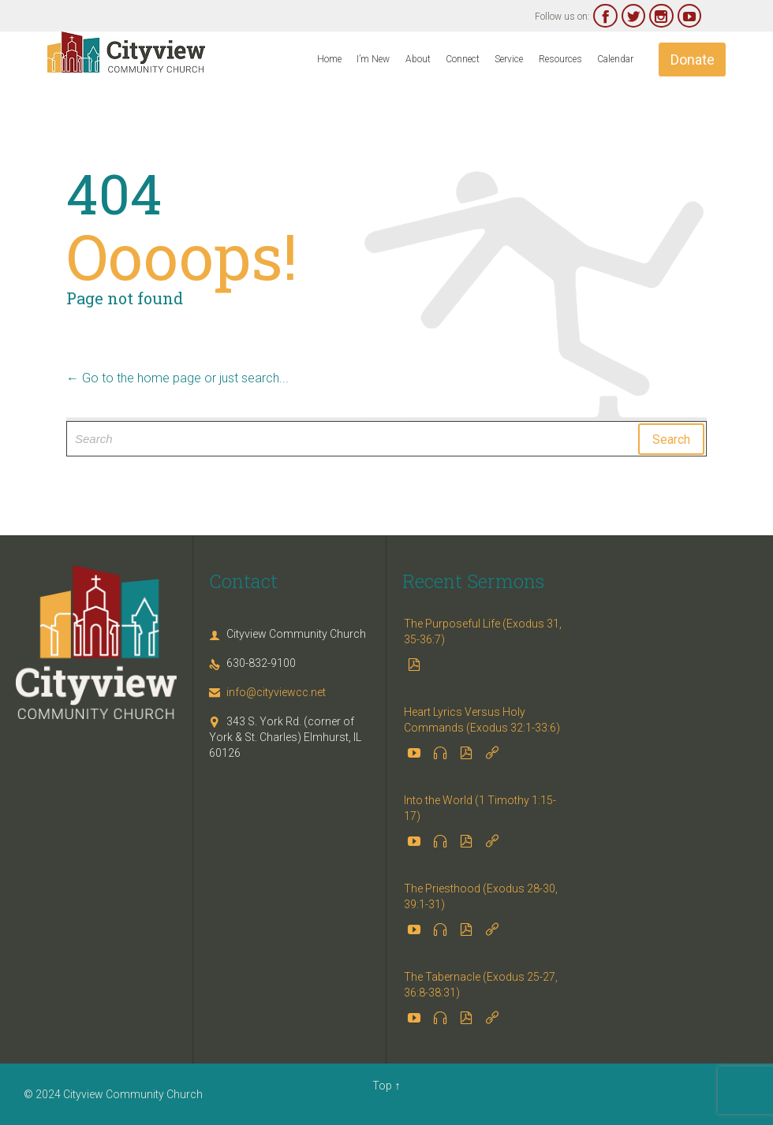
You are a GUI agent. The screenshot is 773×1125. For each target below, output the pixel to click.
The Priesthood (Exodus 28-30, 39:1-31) (481, 896)
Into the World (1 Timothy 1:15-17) (480, 808)
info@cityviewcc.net (267, 692)
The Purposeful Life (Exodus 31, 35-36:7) (483, 631)
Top (382, 1085)
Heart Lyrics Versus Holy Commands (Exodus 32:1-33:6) (482, 720)
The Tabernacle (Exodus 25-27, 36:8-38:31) (481, 984)
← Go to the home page (133, 378)
